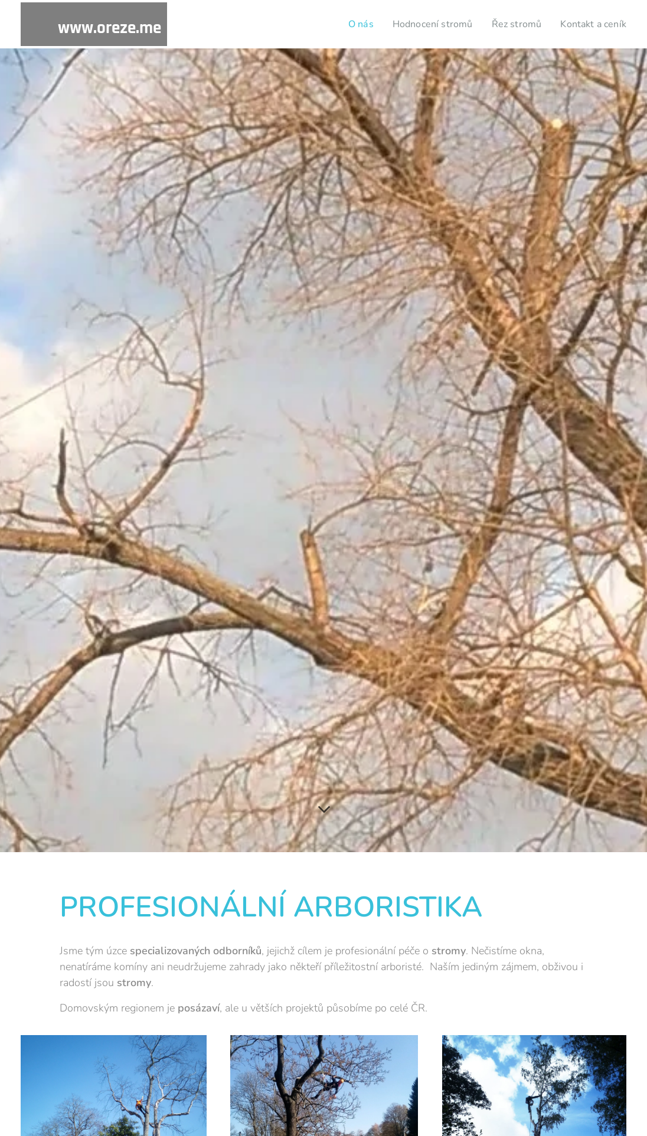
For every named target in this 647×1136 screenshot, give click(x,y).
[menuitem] (348, 24)
